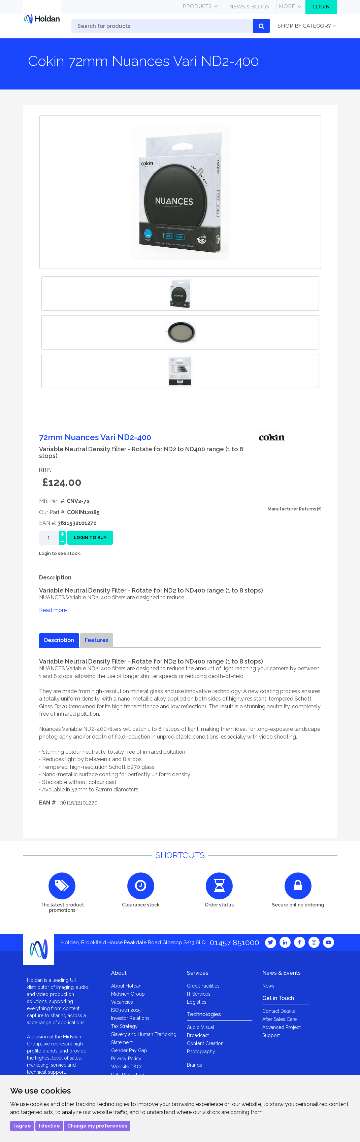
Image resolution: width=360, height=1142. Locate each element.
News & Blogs (249, 7)
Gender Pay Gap (129, 1050)
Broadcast (198, 1035)
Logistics (196, 1002)
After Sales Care (279, 1019)
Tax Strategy (124, 1026)
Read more (53, 610)
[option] (180, 293)
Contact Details (278, 1011)
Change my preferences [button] (97, 1126)
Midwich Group (128, 994)
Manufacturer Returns (294, 508)
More (287, 6)
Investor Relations (130, 1018)
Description (59, 640)
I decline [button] (49, 1126)
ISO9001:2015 (125, 1010)
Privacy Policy (126, 1058)
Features (96, 640)
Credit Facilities (203, 986)
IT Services (198, 994)
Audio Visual (200, 1027)
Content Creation (205, 1043)
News (268, 986)
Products (197, 6)
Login (321, 7)
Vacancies (122, 1002)
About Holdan (126, 986)
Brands (194, 1065)
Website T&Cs (126, 1066)
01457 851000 (234, 942)
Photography (201, 1051)
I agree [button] (22, 1126)
